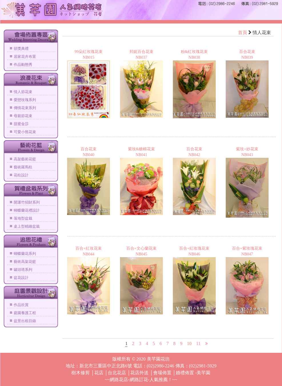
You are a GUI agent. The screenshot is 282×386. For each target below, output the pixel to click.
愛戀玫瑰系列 (25, 100)
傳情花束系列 (25, 108)
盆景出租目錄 (25, 321)
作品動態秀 (23, 64)
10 (189, 343)
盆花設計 (21, 277)
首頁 (242, 32)
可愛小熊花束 (25, 132)
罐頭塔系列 (23, 269)
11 (198, 343)
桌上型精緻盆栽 (27, 226)
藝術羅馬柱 (23, 167)
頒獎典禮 (21, 48)
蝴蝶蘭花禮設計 (27, 210)
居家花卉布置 (25, 56)
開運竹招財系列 (27, 202)
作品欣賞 (21, 305)
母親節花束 (23, 116)
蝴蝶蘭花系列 (25, 253)
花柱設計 (21, 175)
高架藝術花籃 (25, 159)
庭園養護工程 (25, 313)
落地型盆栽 (23, 218)
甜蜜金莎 (21, 124)
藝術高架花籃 (25, 261)
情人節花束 (23, 92)
